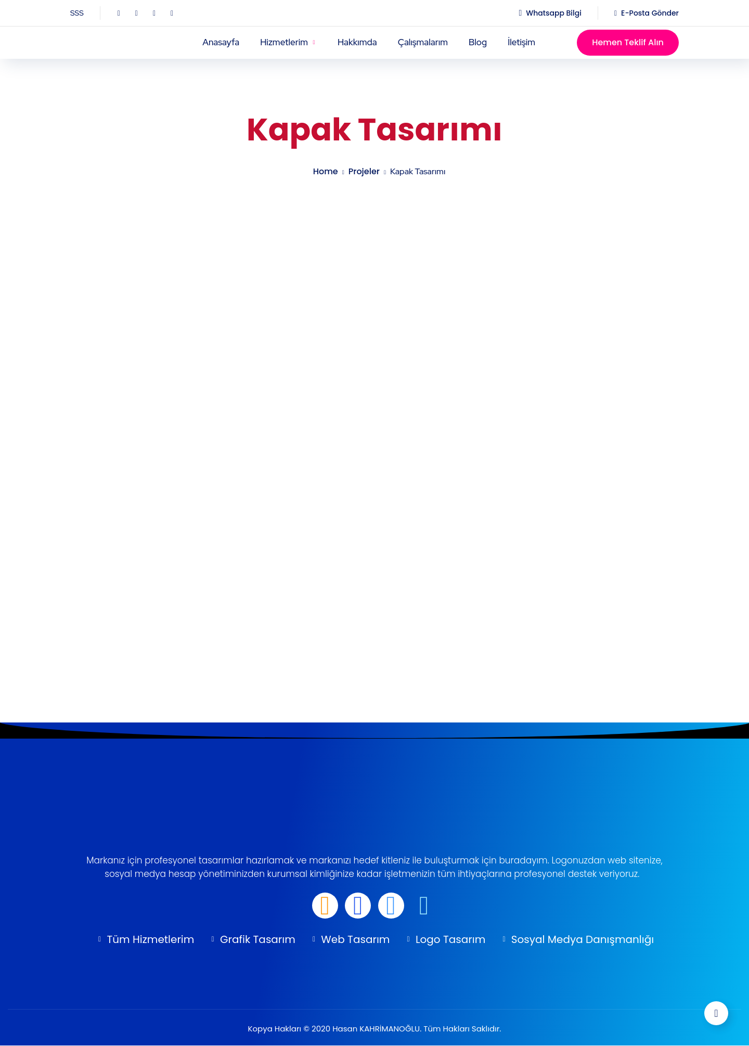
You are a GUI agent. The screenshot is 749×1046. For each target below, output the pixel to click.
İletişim (521, 42)
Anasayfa (220, 42)
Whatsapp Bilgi (554, 13)
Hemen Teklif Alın (628, 42)
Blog (478, 42)
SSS (77, 13)
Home (325, 171)
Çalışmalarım (423, 42)
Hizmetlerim (284, 42)
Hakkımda (357, 42)
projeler (364, 171)
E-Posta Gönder (650, 13)
